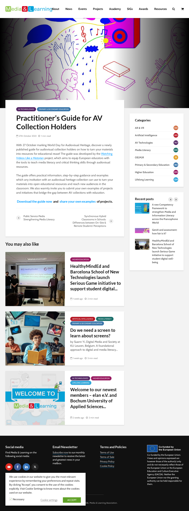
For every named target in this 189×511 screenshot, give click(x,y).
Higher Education (80, 259)
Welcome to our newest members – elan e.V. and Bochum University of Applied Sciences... (93, 398)
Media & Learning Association (103, 502)
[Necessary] (10, 499)
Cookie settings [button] (49, 500)
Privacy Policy (107, 461)
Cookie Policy (107, 466)
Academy (115, 9)
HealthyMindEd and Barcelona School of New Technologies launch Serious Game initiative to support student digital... (95, 277)
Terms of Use (107, 452)
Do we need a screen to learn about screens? (92, 332)
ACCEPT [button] (71, 500)
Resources (160, 9)
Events (82, 9)
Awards (143, 9)
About (55, 9)
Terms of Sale (107, 457)
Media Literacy (105, 319)
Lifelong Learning (80, 383)
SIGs (130, 9)
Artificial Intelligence (82, 319)
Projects (98, 9)
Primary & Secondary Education (54, 109)
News (68, 9)
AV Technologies (26, 109)
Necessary (18, 499)
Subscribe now (60, 452)
